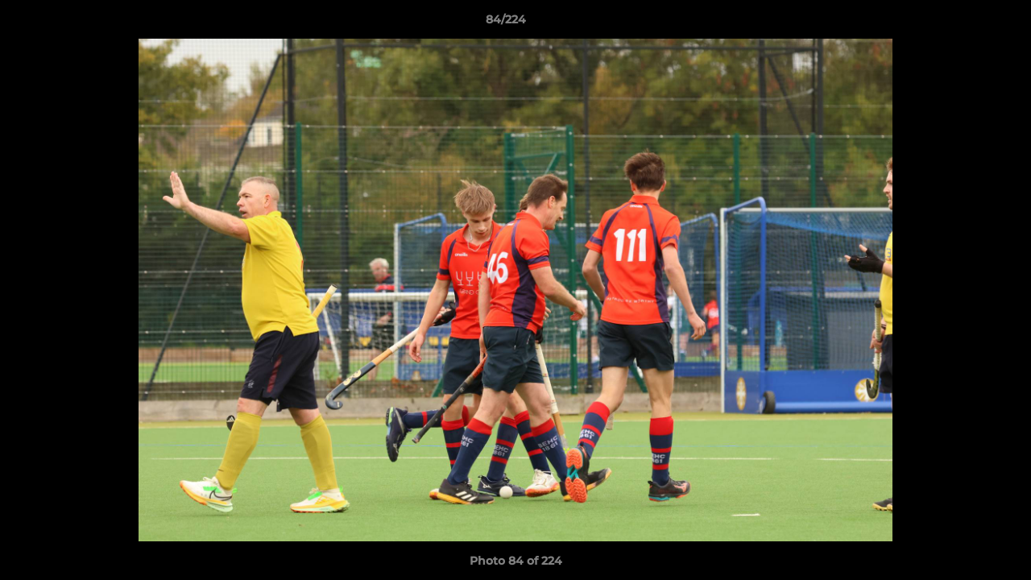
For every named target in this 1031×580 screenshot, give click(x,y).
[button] (963, 23)
